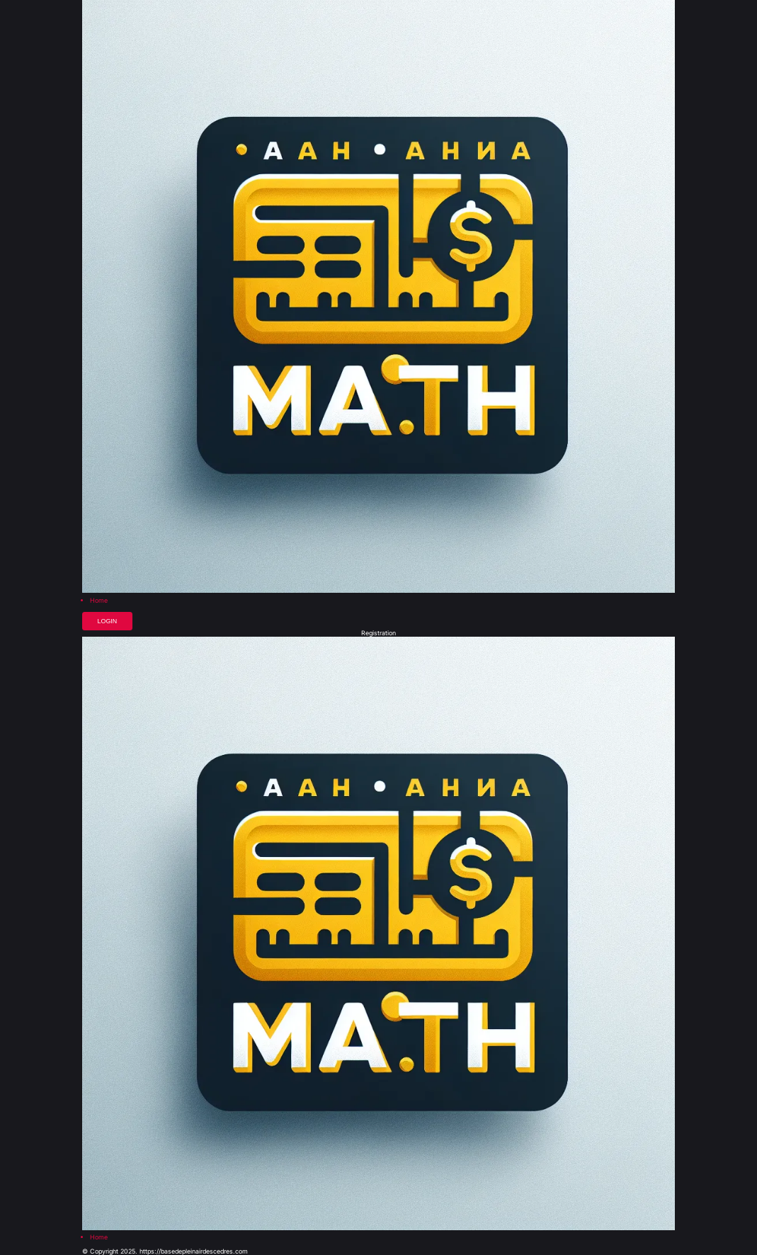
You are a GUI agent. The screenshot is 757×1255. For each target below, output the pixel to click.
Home (99, 601)
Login (108, 621)
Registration (378, 633)
